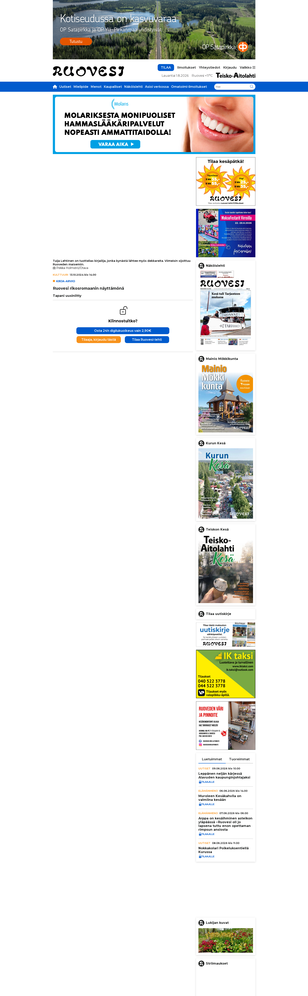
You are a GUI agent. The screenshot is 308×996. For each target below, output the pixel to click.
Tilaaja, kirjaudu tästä (98, 339)
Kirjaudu (230, 67)
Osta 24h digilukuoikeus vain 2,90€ (122, 331)
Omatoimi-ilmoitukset (189, 87)
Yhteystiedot (209, 67)
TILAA (166, 67)
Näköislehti (133, 87)
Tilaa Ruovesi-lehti (147, 339)
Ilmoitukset (186, 67)
